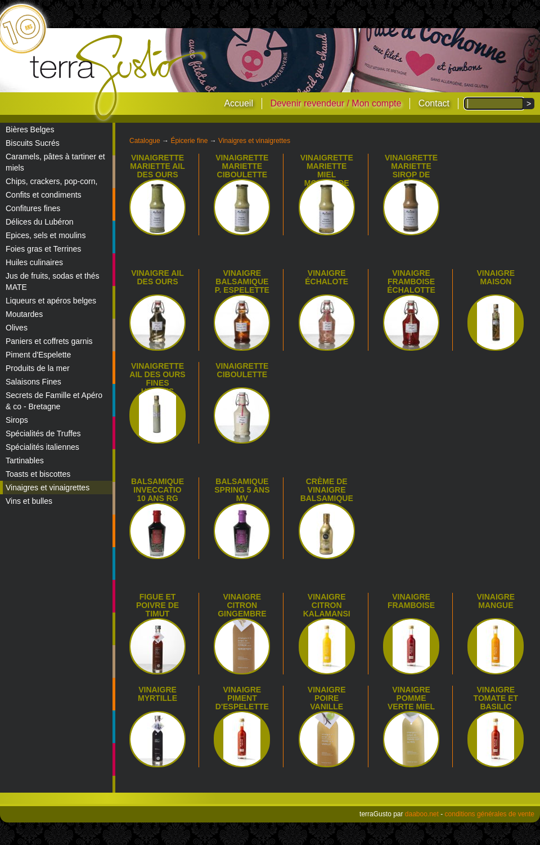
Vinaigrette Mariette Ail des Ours (157, 166)
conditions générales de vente (489, 814)
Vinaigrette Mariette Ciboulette (241, 166)
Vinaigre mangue (496, 601)
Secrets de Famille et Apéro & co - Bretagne (54, 401)
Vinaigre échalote (326, 277)
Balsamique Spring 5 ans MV (241, 490)
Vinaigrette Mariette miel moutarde (326, 170)
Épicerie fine (189, 141)
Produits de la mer (38, 368)
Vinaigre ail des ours (157, 277)
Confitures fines (33, 208)
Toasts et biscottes (38, 474)
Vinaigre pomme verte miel (411, 698)
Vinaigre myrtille (157, 694)
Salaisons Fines (33, 381)
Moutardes (24, 314)
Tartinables (25, 460)
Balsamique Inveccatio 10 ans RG (157, 490)
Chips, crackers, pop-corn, (51, 181)
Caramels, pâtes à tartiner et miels (55, 162)
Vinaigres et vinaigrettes (47, 487)
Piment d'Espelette (38, 354)
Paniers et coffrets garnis (49, 341)
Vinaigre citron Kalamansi (326, 605)
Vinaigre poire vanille (327, 698)
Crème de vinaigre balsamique (326, 490)
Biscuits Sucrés (33, 142)
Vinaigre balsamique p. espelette (242, 281)
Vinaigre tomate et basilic (496, 698)
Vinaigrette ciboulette (241, 370)
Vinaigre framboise (411, 601)
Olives (17, 327)
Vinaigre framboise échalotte (411, 281)
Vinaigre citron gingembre (242, 605)
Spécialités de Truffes (43, 433)
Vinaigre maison (496, 277)
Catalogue (144, 141)
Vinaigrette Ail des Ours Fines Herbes (157, 378)
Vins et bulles (29, 501)
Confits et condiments (44, 194)
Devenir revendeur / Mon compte (335, 103)
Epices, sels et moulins (46, 235)
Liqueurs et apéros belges (51, 300)
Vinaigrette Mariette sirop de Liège (411, 170)
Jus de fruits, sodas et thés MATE (53, 281)
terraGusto (119, 77)
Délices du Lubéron (40, 221)
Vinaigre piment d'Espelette (242, 698)
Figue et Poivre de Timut (157, 605)
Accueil (238, 103)
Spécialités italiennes (42, 446)
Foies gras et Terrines (43, 248)
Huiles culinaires (34, 262)
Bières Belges (30, 129)
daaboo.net (422, 814)
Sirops (17, 419)
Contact (433, 103)
